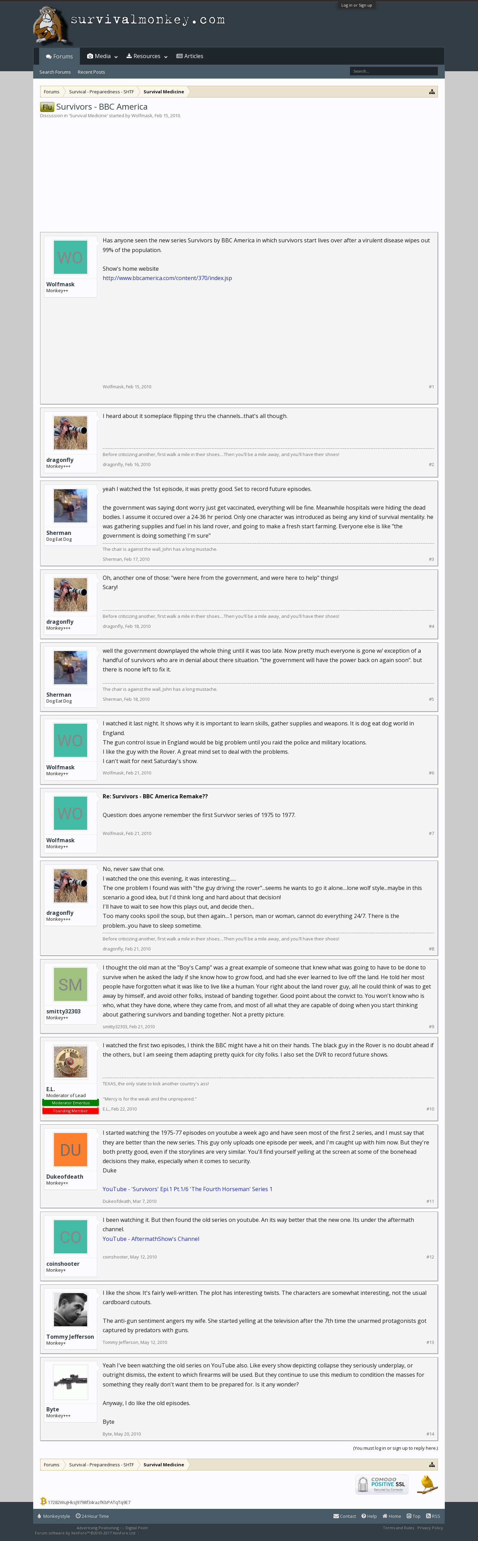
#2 (431, 464)
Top (414, 1516)
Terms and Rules (398, 1527)
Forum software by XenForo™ (85, 1532)
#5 (431, 699)
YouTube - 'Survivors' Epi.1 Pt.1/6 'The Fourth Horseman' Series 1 (188, 1189)
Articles (193, 56)
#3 (431, 559)
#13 (430, 1342)
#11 (430, 1201)
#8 (431, 949)
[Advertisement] (239, 170)
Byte (52, 1409)
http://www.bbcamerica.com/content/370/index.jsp (167, 278)
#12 (430, 1257)
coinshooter (63, 1263)
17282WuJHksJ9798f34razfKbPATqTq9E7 (89, 1502)
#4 (431, 626)
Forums (63, 56)
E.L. (50, 1089)
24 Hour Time (92, 1516)
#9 (431, 1027)
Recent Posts (91, 72)
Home (392, 1516)
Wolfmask (142, 115)
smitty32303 (63, 1011)
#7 (431, 833)
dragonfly (59, 459)
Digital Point (137, 1527)
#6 (431, 773)
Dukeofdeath (64, 1176)
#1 (431, 387)
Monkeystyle (54, 1516)
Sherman (58, 532)
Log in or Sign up (356, 5)
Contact (344, 1516)
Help (369, 1516)
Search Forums (55, 72)
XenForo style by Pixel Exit (165, 1532)
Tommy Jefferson (70, 1336)
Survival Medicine (88, 115)
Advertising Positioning (98, 1527)
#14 (430, 1434)
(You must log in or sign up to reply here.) (395, 1448)
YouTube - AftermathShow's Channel (151, 1239)
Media (103, 56)
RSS (433, 1516)
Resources (147, 56)
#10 (430, 1109)
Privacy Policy (430, 1527)
